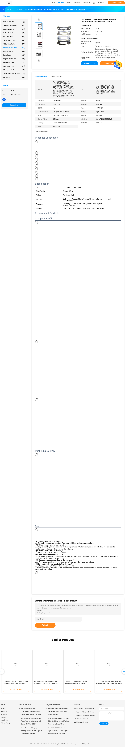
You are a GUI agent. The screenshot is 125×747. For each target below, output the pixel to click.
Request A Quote (116, 3)
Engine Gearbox (14, 51)
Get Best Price (89, 63)
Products (4, 711)
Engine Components (14, 59)
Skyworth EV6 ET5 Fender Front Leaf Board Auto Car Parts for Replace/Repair (58, 711)
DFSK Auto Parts (14, 62)
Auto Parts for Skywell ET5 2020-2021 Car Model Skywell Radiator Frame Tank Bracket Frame (58, 721)
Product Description (56, 76)
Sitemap (3, 717)
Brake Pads (14, 55)
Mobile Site (4, 720)
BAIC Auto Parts (14, 29)
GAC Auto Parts (14, 33)
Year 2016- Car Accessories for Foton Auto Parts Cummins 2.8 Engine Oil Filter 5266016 (31, 721)
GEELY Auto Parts (14, 44)
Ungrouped (14, 77)
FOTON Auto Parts (14, 22)
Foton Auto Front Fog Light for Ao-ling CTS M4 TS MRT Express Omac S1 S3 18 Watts (31, 730)
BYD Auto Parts (14, 37)
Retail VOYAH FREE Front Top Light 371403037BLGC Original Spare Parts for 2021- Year (58, 730)
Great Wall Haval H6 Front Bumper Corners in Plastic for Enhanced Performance (15, 683)
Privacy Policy (5, 723)
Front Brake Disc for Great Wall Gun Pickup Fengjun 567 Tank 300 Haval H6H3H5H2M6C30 (109, 683)
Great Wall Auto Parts (14, 48)
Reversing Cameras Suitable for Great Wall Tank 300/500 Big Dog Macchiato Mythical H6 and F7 (46, 683)
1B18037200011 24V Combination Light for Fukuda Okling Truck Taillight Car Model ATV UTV (31, 712)
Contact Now (14, 105)
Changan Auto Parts (14, 70)
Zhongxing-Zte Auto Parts (14, 74)
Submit (45, 625)
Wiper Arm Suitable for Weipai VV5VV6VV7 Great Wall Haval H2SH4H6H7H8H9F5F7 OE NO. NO (77, 683)
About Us (4, 714)
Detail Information (41, 76)
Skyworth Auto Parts (14, 25)
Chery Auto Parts (14, 66)
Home (3, 708)
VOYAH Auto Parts (14, 40)
